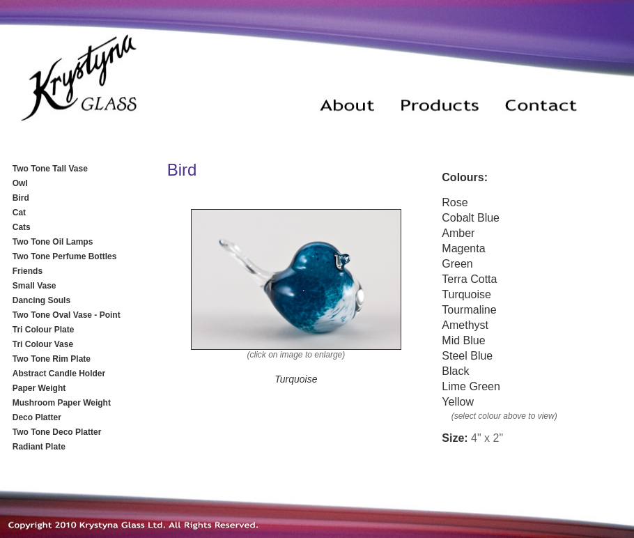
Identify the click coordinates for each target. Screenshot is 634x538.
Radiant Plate (39, 447)
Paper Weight (39, 388)
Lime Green (471, 386)
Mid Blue (463, 340)
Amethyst (465, 325)
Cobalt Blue (471, 218)
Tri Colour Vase (43, 344)
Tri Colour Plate (44, 330)
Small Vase (34, 286)
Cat (19, 212)
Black (455, 371)
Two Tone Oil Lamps (53, 242)
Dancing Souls (41, 300)
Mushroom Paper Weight (62, 403)
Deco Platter (37, 417)
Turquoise (466, 294)
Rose (454, 202)
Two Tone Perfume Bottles (65, 256)
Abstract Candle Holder (59, 373)
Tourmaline (469, 310)
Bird (21, 198)
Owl (20, 183)
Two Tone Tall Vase (50, 169)
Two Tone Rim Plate (52, 359)
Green (457, 264)
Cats (22, 227)
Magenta (463, 248)
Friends (27, 271)
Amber (458, 233)
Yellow (458, 402)
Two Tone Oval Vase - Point (67, 315)
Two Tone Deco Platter (57, 432)
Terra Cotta (469, 279)
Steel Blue (467, 356)
